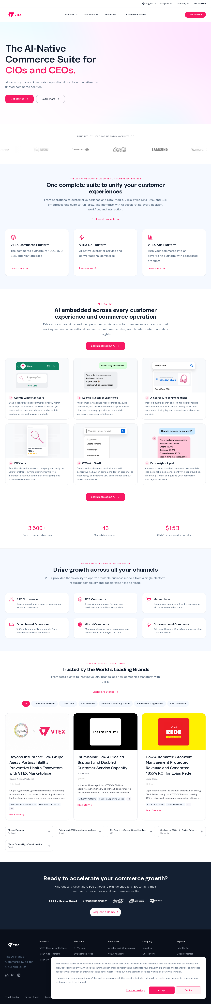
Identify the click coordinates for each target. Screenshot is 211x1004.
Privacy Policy (32, 997)
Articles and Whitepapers (122, 948)
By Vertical (79, 948)
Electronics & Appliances (150, 703)
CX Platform (68, 703)
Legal (48, 997)
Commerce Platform (44, 703)
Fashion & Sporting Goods (116, 703)
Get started (199, 3)
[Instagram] (18, 975)
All (26, 703)
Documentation (185, 953)
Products (71, 14)
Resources (112, 14)
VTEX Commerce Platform (53, 948)
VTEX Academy (116, 953)
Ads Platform (88, 703)
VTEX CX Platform (49, 959)
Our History (148, 953)
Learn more (19, 268)
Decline (188, 990)
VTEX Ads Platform (50, 953)
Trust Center (12, 997)
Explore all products (105, 219)
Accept (162, 990)
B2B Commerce (178, 703)
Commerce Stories (136, 14)
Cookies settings (135, 990)
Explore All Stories (105, 691)
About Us (147, 948)
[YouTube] (13, 975)
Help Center (183, 948)
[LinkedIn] (7, 975)
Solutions (91, 14)
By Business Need (83, 953)
